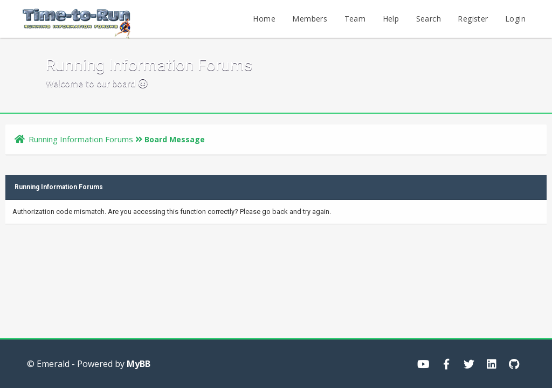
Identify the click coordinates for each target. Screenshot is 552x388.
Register (473, 18)
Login (515, 18)
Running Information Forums (81, 139)
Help (391, 18)
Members (309, 18)
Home (264, 18)
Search (428, 18)
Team (355, 18)
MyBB (138, 364)
